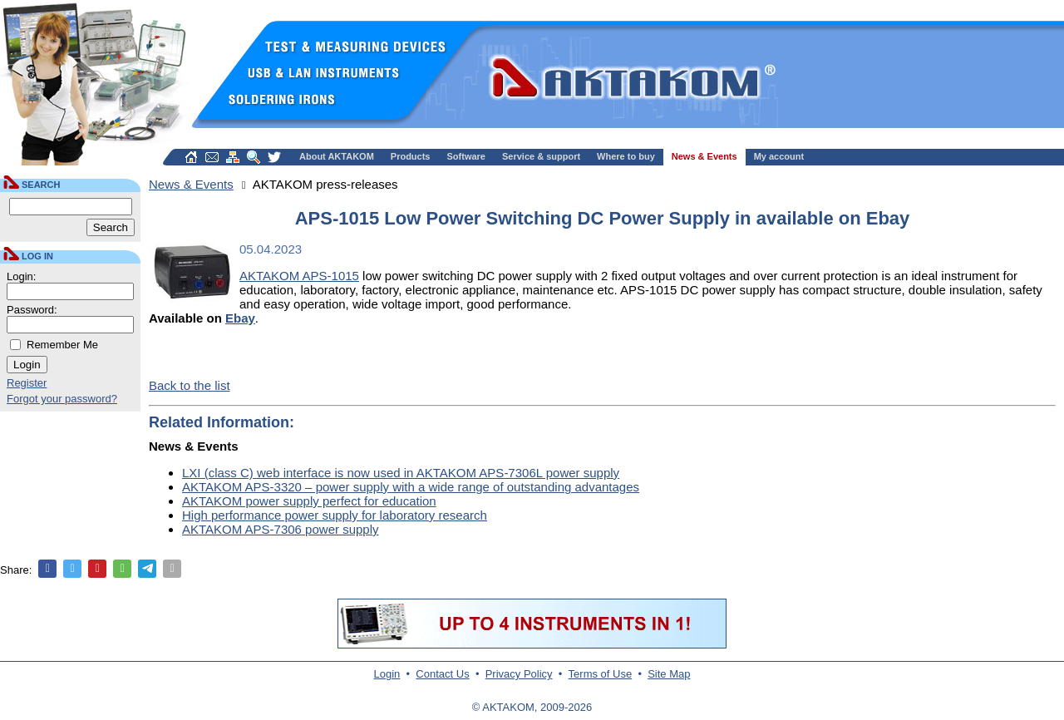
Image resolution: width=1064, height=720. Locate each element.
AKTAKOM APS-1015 (299, 276)
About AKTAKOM (336, 156)
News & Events (704, 156)
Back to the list (189, 385)
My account (779, 156)
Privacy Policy (519, 674)
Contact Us (442, 674)
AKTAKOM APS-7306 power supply (280, 529)
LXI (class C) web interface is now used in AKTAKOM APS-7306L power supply (400, 473)
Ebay (240, 318)
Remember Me (62, 344)
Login (387, 674)
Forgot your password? (62, 398)
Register (27, 383)
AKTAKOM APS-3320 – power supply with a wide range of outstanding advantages (410, 487)
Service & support (541, 156)
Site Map (669, 674)
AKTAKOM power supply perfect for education (309, 501)
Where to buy (626, 156)
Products (411, 156)
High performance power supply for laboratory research (334, 515)
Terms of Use (601, 674)
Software (466, 156)
